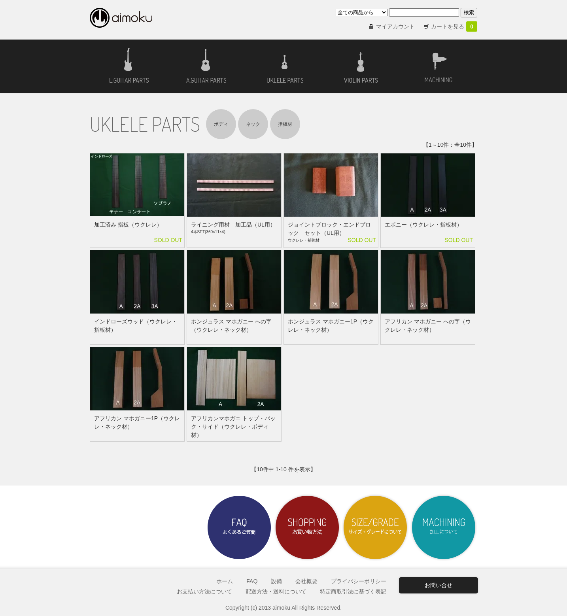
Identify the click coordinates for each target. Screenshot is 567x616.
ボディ (221, 124)
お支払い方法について (204, 591)
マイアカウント (395, 26)
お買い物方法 (307, 527)
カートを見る (454, 26)
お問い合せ (438, 585)
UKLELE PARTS (145, 123)
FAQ (251, 581)
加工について (443, 527)
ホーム (224, 581)
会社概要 (306, 581)
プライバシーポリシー (358, 581)
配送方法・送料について (276, 591)
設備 (276, 581)
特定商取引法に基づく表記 (353, 591)
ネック (253, 124)
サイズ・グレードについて (375, 527)
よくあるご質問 (239, 527)
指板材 (285, 124)
